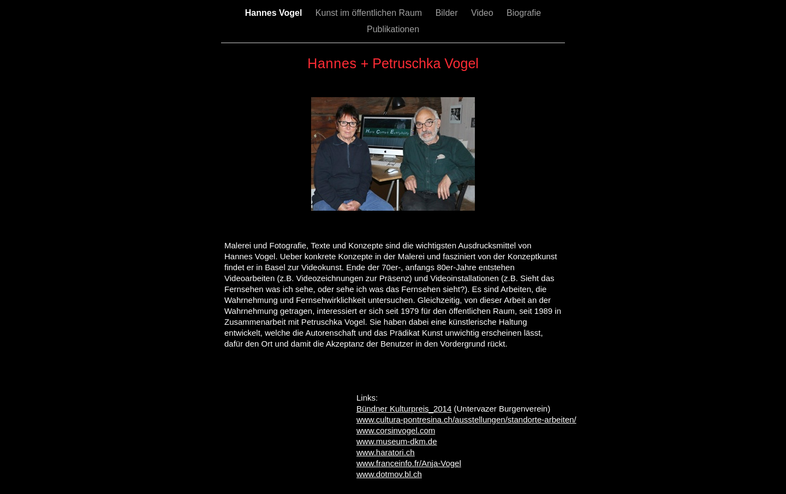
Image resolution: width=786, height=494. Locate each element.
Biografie (524, 12)
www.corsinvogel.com (395, 430)
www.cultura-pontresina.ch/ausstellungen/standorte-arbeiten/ (466, 419)
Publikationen (393, 29)
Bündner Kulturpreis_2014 (403, 408)
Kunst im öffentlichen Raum (370, 12)
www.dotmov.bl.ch (389, 474)
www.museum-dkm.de (396, 441)
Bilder (448, 12)
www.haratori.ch (385, 452)
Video (483, 12)
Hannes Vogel (275, 12)
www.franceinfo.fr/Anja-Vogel (408, 463)
